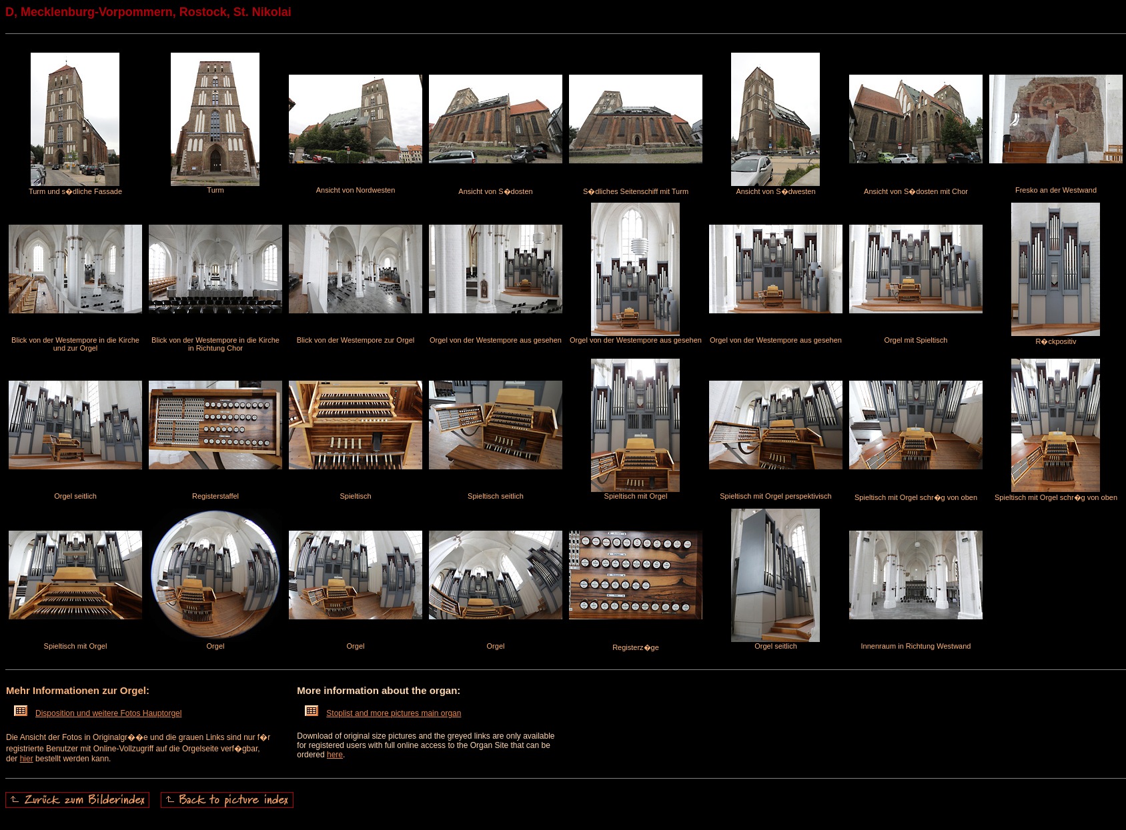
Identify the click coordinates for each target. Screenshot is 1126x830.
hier (26, 758)
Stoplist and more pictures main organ (383, 713)
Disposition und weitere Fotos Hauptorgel (97, 713)
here (335, 754)
